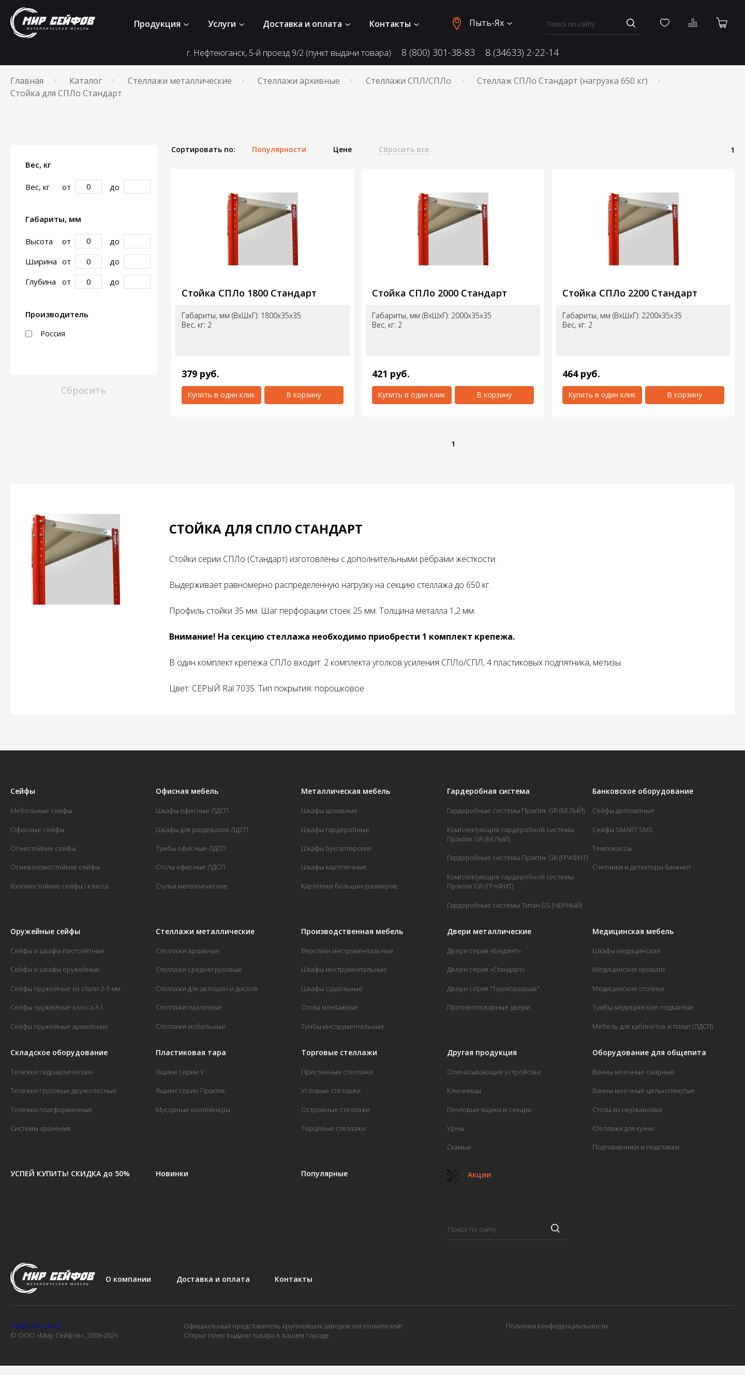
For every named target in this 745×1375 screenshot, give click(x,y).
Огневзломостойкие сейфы (55, 866)
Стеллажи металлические (180, 80)
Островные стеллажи (335, 1109)
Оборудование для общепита (649, 1052)
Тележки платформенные (51, 1109)
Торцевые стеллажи (333, 1128)
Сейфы (22, 791)
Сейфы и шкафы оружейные (55, 969)
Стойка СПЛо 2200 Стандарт (629, 293)
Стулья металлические (192, 886)
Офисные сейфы (37, 829)
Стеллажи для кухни (623, 1128)
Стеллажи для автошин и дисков (207, 988)
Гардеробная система (488, 791)
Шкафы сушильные (332, 988)
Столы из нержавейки (627, 1109)
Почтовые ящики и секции (489, 1109)
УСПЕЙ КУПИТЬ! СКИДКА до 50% (70, 1173)
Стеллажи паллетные (189, 1007)
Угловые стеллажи (331, 1090)
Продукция (161, 23)
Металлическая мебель (345, 791)
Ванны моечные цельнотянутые (643, 1090)
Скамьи (459, 1146)
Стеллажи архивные (299, 80)
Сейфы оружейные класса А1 (56, 1007)
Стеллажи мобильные (191, 1026)
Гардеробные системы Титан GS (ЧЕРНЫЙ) (514, 905)
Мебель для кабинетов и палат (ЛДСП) (652, 1026)
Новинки (172, 1173)
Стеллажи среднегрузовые (199, 969)
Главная (26, 80)
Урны (455, 1128)
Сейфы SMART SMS (622, 829)
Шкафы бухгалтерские (336, 848)
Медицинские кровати (628, 969)
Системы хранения (40, 1128)
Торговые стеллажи (339, 1052)
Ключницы (464, 1090)
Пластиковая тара (191, 1052)
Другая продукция (482, 1052)
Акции (469, 1174)
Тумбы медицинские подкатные (643, 1007)
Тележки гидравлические (51, 1071)
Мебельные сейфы (41, 810)
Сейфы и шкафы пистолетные (57, 950)
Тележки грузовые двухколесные (63, 1090)
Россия (45, 333)
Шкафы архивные (329, 810)
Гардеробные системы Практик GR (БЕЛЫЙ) (516, 810)
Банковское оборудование (642, 791)
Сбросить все (404, 149)
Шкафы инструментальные (344, 969)
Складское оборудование (59, 1052)
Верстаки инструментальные (347, 950)
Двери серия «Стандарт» (486, 969)
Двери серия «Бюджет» (484, 950)
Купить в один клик (221, 395)
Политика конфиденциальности (557, 1325)
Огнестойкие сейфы (43, 848)
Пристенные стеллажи (337, 1071)
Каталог (85, 80)
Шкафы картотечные (334, 866)
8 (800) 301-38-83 (438, 52)
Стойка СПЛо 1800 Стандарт (249, 293)
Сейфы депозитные (623, 810)
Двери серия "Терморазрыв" (493, 988)
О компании (128, 1279)
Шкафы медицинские (626, 950)
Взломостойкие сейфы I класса (59, 886)
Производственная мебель (352, 931)
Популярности (279, 149)
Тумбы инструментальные (342, 1026)
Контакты (394, 23)
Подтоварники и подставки (635, 1146)
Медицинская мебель (633, 931)
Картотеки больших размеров (349, 886)
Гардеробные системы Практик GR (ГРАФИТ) (517, 857)
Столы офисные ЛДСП (190, 866)
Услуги (226, 23)
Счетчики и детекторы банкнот (641, 866)
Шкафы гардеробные (335, 829)
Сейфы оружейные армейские (59, 1026)
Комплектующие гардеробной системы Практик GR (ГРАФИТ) (510, 881)
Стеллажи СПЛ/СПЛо (408, 80)
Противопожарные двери (488, 1007)
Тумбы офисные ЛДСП (191, 848)
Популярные (324, 1173)
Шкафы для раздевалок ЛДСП (202, 829)
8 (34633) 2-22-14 (522, 52)
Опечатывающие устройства (494, 1071)
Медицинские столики (628, 988)
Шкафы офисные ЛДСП (192, 810)
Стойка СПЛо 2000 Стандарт (439, 293)
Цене (342, 149)
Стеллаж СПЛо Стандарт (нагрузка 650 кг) (562, 80)
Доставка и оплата (306, 23)
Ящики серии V (180, 1071)
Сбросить (83, 390)
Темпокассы (612, 848)
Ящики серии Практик (191, 1090)
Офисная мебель (187, 791)
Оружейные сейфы (45, 931)
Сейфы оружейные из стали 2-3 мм (65, 988)
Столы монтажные (330, 1007)
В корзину (303, 395)
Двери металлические (489, 931)
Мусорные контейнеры (193, 1109)
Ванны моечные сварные (633, 1071)
